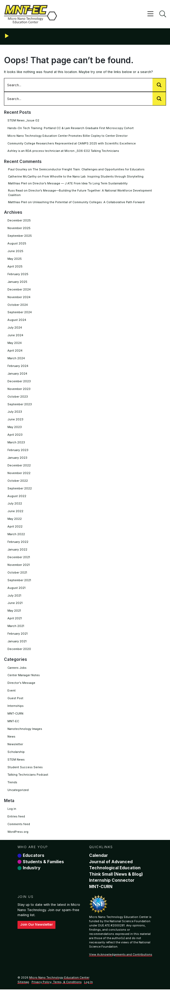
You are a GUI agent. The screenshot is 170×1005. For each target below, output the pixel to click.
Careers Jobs (17, 678)
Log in (11, 822)
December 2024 (19, 292)
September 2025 (19, 237)
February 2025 (18, 276)
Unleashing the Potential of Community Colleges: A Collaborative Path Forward (93, 203)
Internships (15, 718)
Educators (34, 870)
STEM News (16, 772)
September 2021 (19, 589)
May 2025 (14, 260)
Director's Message (22, 694)
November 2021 (19, 573)
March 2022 (16, 542)
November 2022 (19, 479)
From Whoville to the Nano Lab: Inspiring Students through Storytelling (95, 177)
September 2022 (19, 495)
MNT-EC (13, 733)
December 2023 (19, 386)
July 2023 (14, 417)
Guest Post (15, 710)
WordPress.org (18, 846)
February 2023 (18, 456)
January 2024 (17, 378)
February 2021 (17, 644)
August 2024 (17, 323)
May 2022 (14, 527)
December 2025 (19, 221)
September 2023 (19, 409)
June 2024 (15, 339)
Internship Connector (111, 895)
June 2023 (15, 425)
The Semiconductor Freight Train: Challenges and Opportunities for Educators (91, 170)
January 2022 (17, 558)
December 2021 (19, 566)
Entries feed (16, 830)
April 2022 (15, 534)
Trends (12, 796)
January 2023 (17, 464)
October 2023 (17, 401)
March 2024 (16, 362)
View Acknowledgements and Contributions (120, 970)
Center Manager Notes (24, 686)
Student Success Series (25, 780)
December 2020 (19, 660)
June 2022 (15, 519)
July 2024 (14, 331)
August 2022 (17, 503)
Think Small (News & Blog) (116, 889)
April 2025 (15, 268)
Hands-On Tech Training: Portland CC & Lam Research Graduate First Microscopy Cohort (73, 128)
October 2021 (17, 581)
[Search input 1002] (78, 85)
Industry (32, 882)
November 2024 (19, 300)
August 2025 (17, 245)
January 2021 (17, 652)
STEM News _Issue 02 (23, 120)
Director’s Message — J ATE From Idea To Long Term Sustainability (83, 184)
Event (11, 702)
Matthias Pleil (18, 184)
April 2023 (15, 440)
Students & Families (43, 876)
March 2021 (16, 636)
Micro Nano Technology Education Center (59, 993)
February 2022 (18, 550)
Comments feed (19, 838)
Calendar (98, 870)
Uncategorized (18, 804)
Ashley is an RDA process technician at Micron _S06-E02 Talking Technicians (65, 152)
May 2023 (14, 433)
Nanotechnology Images (25, 741)
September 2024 (20, 315)
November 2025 (19, 229)
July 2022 (14, 511)
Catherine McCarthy (23, 177)
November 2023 (19, 393)
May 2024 (14, 346)
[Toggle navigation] (150, 14)
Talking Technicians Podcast (28, 788)
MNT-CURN (15, 725)
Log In (88, 998)
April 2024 (15, 354)
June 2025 (15, 253)
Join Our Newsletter (37, 940)
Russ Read (16, 191)
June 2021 (15, 613)
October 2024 (17, 308)
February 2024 (18, 370)
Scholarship (16, 764)
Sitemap (23, 998)
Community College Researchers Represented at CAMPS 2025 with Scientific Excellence (73, 144)
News (11, 749)
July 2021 (14, 605)
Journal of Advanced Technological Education (115, 879)
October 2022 (17, 487)
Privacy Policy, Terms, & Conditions (57, 998)
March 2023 (16, 448)
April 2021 (14, 628)
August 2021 (16, 597)
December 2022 (19, 472)
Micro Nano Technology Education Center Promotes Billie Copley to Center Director (70, 136)
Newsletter (15, 757)
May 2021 (14, 620)
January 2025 (17, 284)
